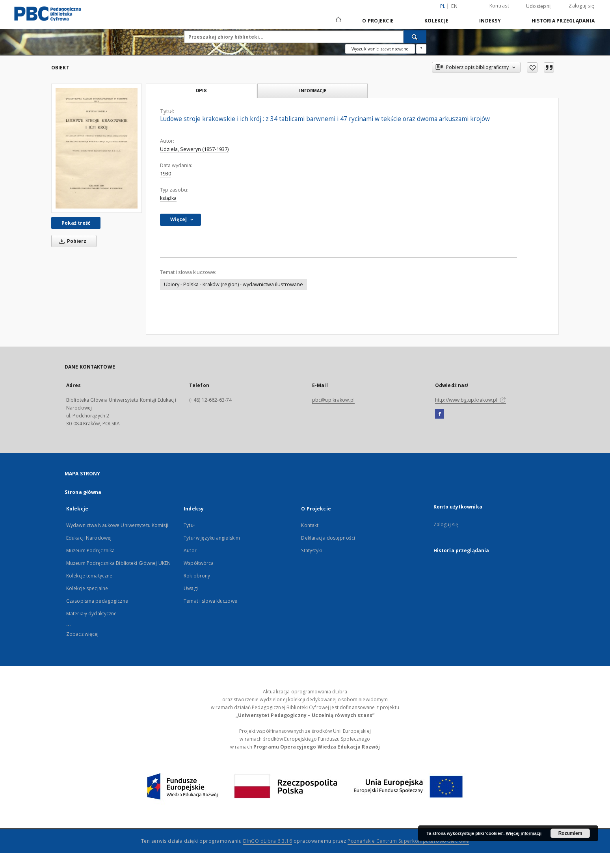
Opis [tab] (201, 90)
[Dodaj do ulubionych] (532, 67)
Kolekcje (436, 20)
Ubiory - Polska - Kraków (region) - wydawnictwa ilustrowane (233, 284)
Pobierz (71, 241)
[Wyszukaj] (415, 36)
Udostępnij (539, 6)
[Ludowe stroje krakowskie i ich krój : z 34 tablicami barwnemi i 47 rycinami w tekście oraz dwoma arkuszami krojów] (97, 148)
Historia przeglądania (563, 20)
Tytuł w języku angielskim (212, 538)
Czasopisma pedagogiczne (97, 601)
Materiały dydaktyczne (91, 613)
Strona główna (83, 492)
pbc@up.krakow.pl (333, 400)
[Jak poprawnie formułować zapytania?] (421, 49)
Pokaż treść (75, 223)
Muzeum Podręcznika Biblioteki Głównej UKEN (118, 563)
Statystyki (311, 550)
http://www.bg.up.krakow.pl (470, 400)
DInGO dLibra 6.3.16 (267, 841)
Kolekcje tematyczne (89, 575)
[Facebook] (439, 414)
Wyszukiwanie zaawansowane (380, 49)
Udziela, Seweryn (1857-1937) (194, 149)
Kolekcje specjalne (87, 588)
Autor (190, 550)
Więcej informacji (523, 833)
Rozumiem (570, 833)
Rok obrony (197, 575)
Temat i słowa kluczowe (210, 601)
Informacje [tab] (312, 90)
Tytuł (189, 525)
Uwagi (191, 588)
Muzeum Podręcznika (90, 550)
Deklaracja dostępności (328, 538)
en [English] (454, 6)
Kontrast (499, 5)
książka (168, 198)
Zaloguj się (581, 5)
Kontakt (309, 525)
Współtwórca (199, 563)
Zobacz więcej (82, 634)
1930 (165, 173)
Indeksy (490, 20)
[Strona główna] (338, 20)
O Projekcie (378, 20)
